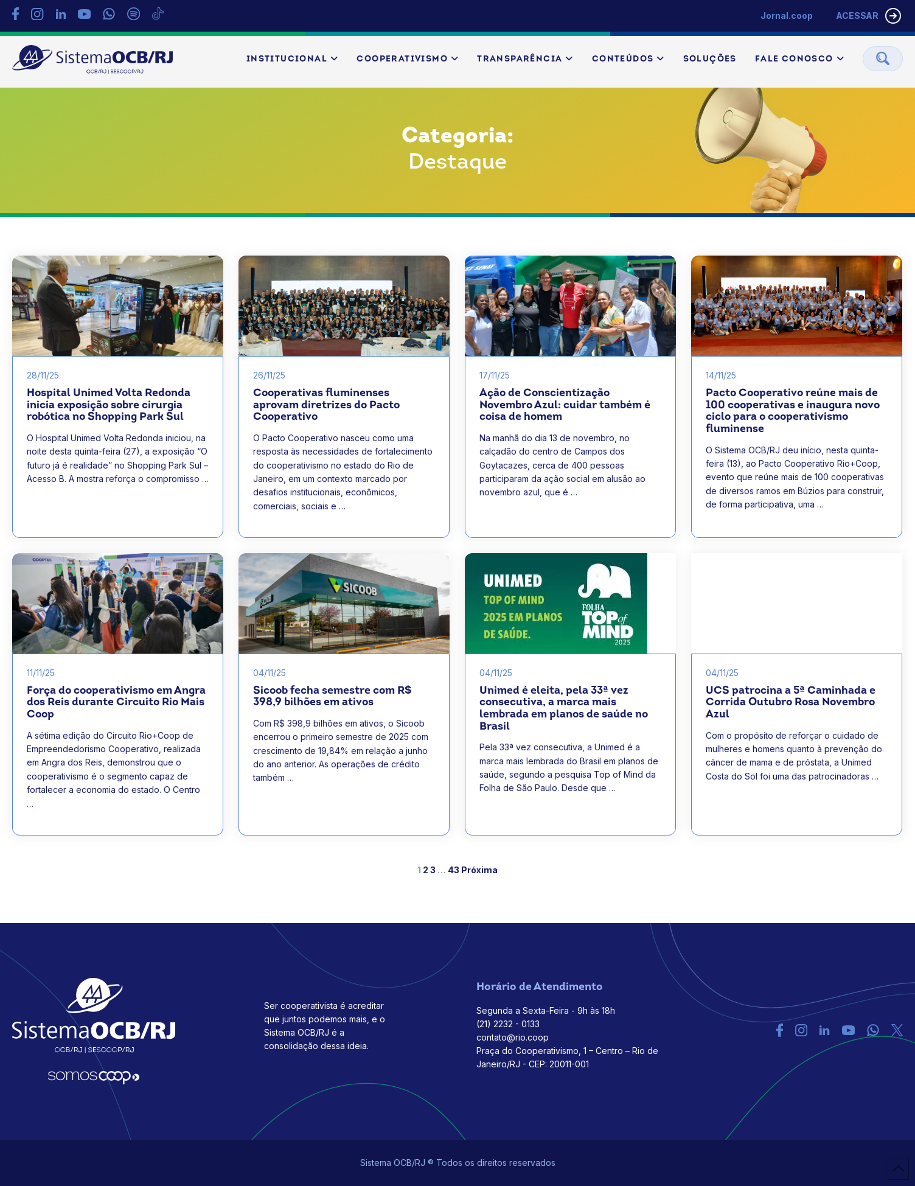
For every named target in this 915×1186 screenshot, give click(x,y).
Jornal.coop (785, 15)
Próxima (479, 870)
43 (453, 870)
